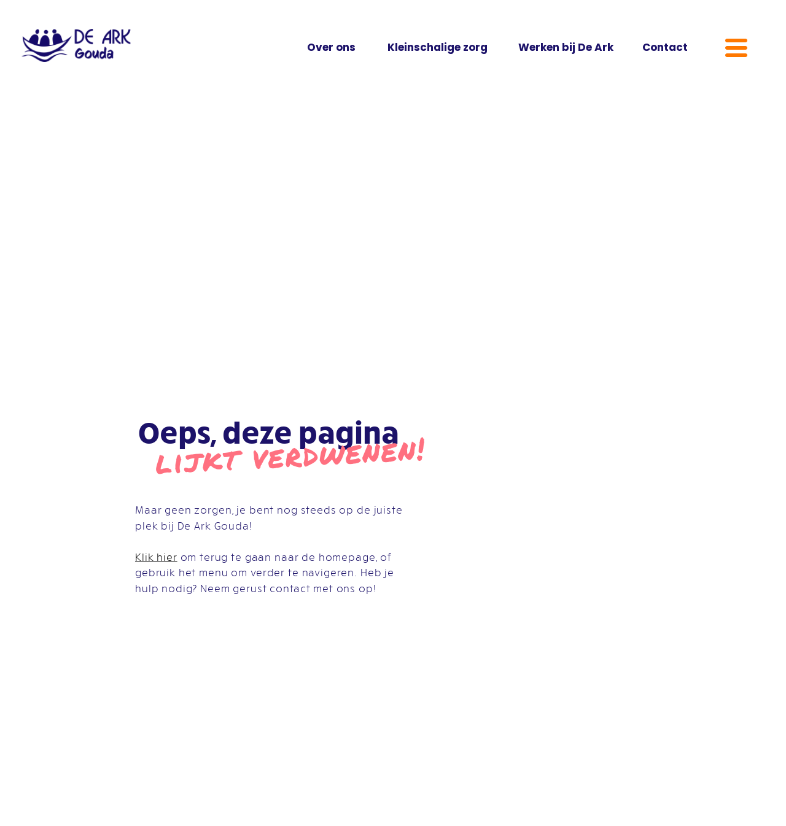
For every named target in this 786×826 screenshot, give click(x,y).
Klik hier (156, 556)
